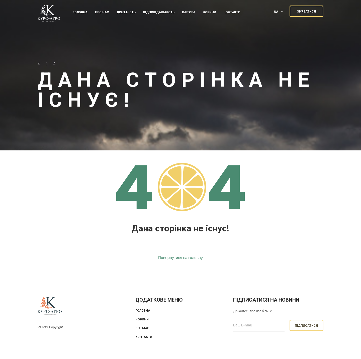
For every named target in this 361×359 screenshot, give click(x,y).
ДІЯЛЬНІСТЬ (126, 12)
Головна (80, 12)
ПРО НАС (102, 12)
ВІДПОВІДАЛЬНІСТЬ (158, 12)
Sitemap (142, 328)
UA (276, 12)
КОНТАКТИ (232, 12)
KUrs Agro (49, 14)
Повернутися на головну (180, 257)
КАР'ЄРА (188, 12)
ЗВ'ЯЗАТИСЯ (306, 11)
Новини (209, 12)
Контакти (143, 337)
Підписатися (306, 325)
